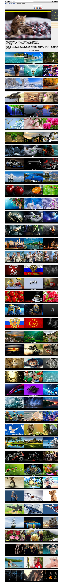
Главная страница (8, 3)
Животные (14, 3)
